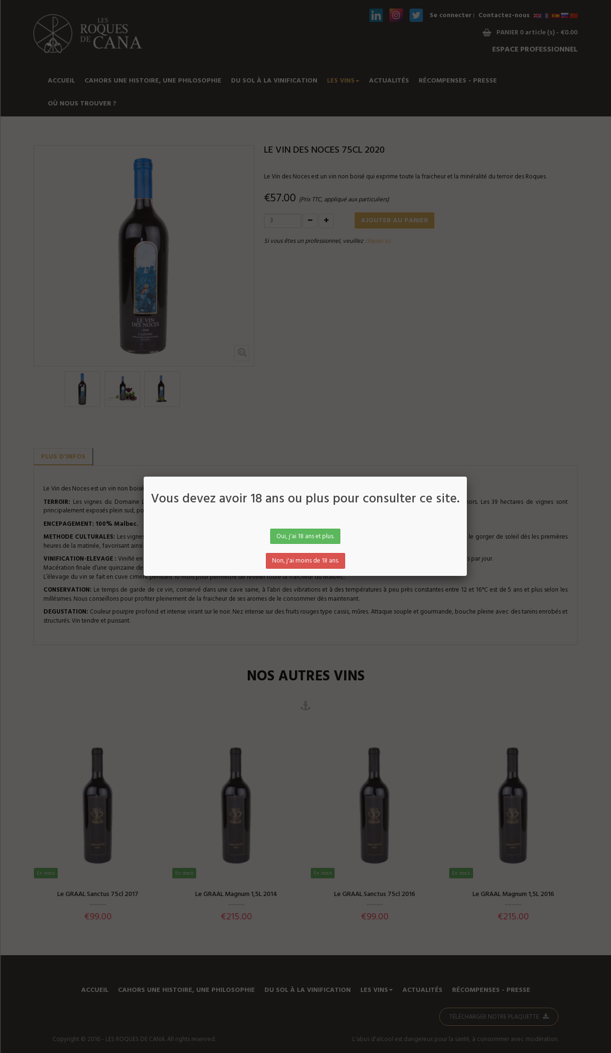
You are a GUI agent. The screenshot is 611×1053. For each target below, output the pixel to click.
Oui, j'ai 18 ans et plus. (305, 537)
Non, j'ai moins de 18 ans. (305, 561)
